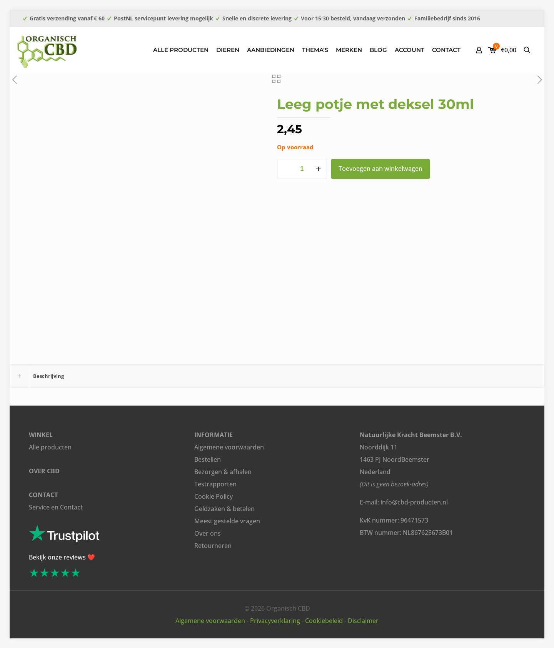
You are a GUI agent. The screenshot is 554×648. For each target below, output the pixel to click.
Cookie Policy (213, 496)
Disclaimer (363, 620)
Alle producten (50, 447)
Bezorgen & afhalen (223, 472)
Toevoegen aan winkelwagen (380, 168)
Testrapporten (215, 484)
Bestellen (207, 459)
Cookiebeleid (324, 620)
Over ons (207, 533)
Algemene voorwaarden (229, 447)
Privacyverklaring (275, 620)
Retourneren (213, 545)
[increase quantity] (318, 169)
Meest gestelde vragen (227, 521)
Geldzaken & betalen (224, 508)
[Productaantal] (302, 169)
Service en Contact (56, 507)
